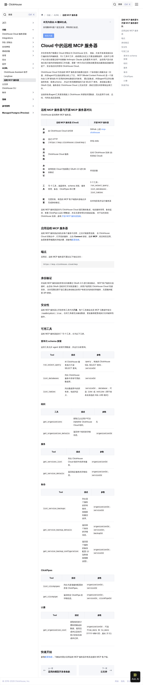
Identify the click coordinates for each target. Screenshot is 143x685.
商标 (117, 681)
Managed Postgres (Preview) (15, 113)
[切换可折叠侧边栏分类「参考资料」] (33, 106)
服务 (125, 68)
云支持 (5, 84)
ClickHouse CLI (9, 88)
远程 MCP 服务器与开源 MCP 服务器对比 (129, 23)
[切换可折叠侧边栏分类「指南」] (33, 99)
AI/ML (5, 68)
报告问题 (48, 35)
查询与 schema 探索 (130, 57)
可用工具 (125, 51)
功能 (4, 29)
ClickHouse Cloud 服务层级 (14, 34)
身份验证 (125, 42)
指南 (4, 99)
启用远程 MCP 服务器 (129, 32)
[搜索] (122, 4)
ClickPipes (128, 76)
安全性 (124, 47)
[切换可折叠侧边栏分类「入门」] (33, 23)
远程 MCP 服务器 (11, 80)
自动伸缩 (6, 47)
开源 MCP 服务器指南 (71, 216)
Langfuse (8, 76)
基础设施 (6, 51)
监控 (4, 64)
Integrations (7, 38)
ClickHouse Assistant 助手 (16, 72)
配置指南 (75, 240)
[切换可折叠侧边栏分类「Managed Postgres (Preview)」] (33, 113)
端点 (123, 38)
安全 (4, 59)
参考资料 (6, 106)
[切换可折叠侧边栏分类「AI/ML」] (33, 68)
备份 (4, 92)
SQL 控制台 (7, 42)
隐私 (123, 681)
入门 (4, 23)
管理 (4, 55)
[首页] (42, 15)
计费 (125, 81)
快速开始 (125, 85)
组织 (125, 63)
